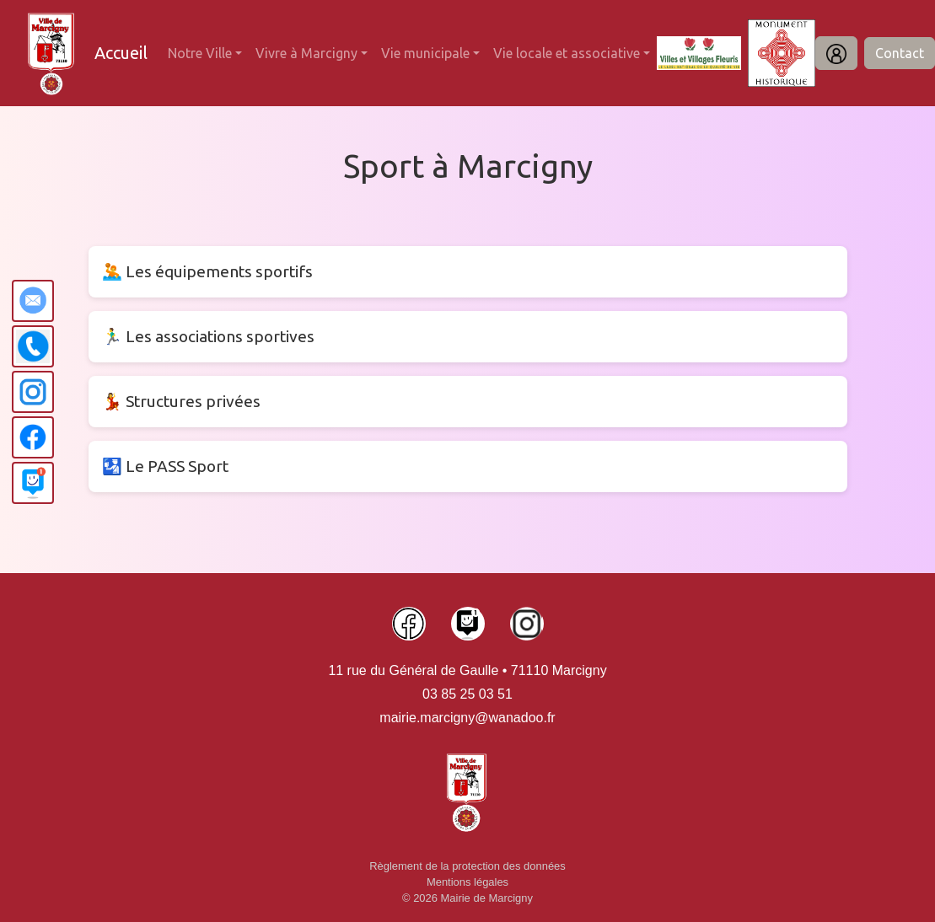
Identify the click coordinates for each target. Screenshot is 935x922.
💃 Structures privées (181, 401)
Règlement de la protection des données (467, 866)
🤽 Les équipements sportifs (207, 271)
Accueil (121, 52)
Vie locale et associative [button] (566, 53)
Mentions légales (467, 882)
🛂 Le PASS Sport (165, 466)
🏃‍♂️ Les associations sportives (208, 336)
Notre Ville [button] (200, 53)
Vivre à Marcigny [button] (306, 53)
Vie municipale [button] (425, 53)
